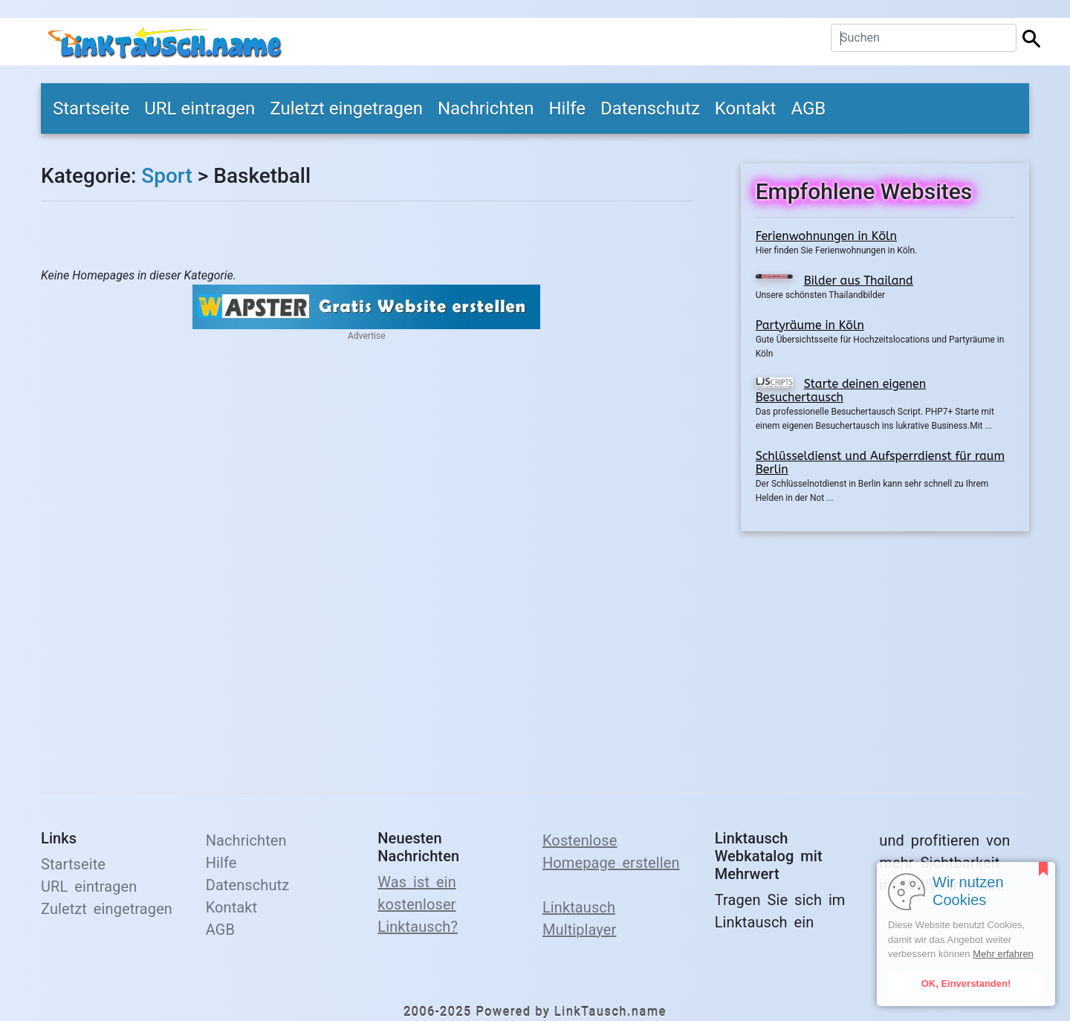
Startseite (91, 108)
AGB (808, 108)
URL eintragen (199, 108)
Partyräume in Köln (810, 325)
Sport (166, 175)
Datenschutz (650, 108)
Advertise (366, 336)
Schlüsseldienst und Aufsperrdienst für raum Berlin (880, 462)
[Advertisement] (885, 653)
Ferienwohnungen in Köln (826, 236)
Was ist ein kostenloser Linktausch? (417, 904)
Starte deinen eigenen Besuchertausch (841, 390)
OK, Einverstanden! (966, 983)
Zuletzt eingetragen (346, 108)
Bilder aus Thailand (858, 280)
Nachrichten (486, 108)
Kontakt (745, 108)
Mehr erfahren (1003, 953)
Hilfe (567, 108)
